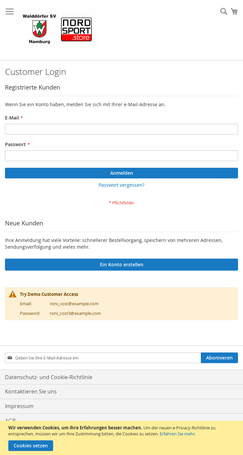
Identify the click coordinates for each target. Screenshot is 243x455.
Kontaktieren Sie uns (31, 391)
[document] (122, 438)
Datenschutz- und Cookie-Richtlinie (48, 377)
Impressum (19, 406)
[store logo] (59, 30)
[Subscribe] (219, 357)
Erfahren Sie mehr (177, 434)
